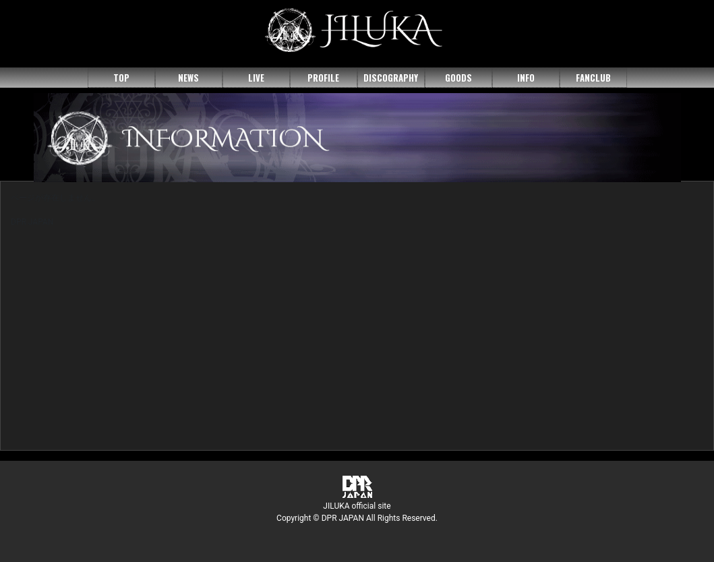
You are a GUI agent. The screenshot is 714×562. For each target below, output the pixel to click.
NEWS (188, 77)
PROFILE (323, 77)
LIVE (256, 77)
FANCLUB (593, 77)
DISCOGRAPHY (390, 77)
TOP (121, 77)
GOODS (458, 77)
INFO (526, 77)
